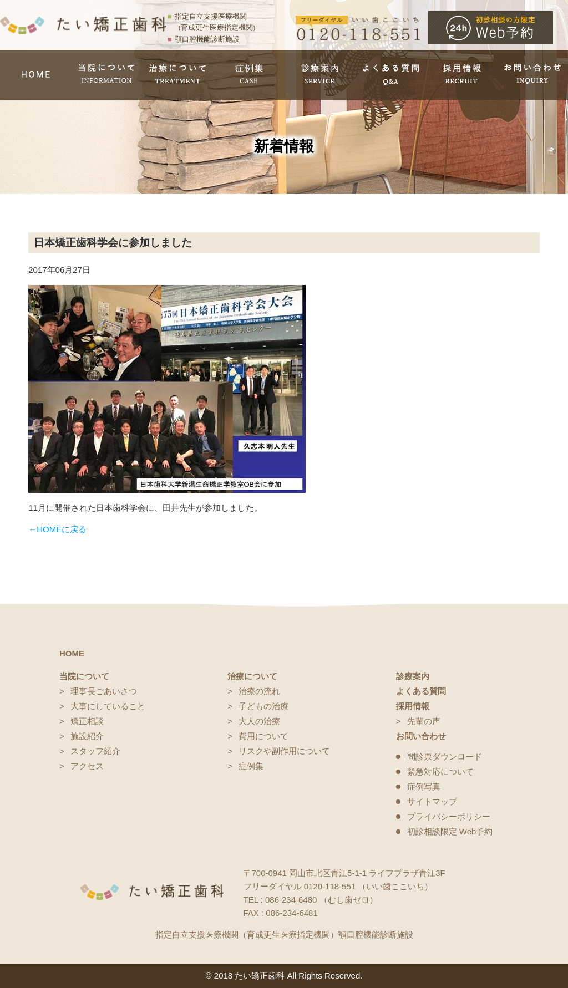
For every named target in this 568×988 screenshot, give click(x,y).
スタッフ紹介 (95, 751)
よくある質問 (421, 691)
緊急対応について (440, 771)
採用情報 (412, 706)
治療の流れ (259, 691)
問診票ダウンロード (444, 756)
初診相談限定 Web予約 (450, 831)
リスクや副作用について (284, 751)
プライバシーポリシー (448, 816)
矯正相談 (87, 721)
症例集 (251, 766)
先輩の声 (423, 721)
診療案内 (412, 676)
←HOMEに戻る (57, 529)
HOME (71, 653)
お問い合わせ (421, 736)
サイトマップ (432, 801)
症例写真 (423, 786)
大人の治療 (259, 721)
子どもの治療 (263, 706)
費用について (263, 736)
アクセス (87, 766)
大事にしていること (107, 706)
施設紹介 (87, 736)
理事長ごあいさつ (103, 691)
